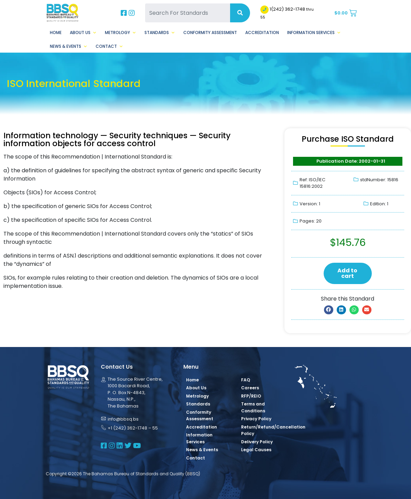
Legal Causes (256, 450)
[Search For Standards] (187, 12)
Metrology (120, 33)
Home (56, 32)
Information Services (314, 33)
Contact (109, 46)
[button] (328, 309)
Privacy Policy (256, 419)
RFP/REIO (251, 396)
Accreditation (262, 32)
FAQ (245, 380)
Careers (250, 388)
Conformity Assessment (210, 32)
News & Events (68, 46)
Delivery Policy (257, 442)
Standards (159, 33)
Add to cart (347, 273)
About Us (83, 33)
